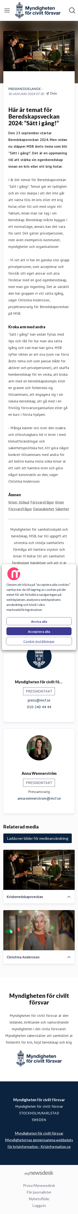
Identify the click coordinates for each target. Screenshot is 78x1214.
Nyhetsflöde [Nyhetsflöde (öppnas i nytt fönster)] (39, 1198)
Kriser (59, 502)
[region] (39, 607)
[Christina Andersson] (39, 930)
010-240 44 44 (39, 706)
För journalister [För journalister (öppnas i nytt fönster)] (39, 1192)
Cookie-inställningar (39, 641)
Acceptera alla (39, 631)
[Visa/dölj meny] (7, 10)
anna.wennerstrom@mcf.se (39, 798)
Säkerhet (62, 508)
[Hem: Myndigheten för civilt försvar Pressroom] (38, 10)
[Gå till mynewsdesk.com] (39, 1173)
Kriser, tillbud (18, 502)
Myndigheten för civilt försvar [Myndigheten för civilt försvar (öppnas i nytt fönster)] (39, 1133)
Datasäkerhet (43, 508)
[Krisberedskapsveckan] (39, 870)
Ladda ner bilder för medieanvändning (37, 838)
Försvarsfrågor (42, 502)
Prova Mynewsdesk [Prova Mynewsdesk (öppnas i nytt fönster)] (39, 1185)
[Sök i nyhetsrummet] (72, 10)
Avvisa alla (39, 621)
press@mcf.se (39, 700)
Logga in (39, 1205)
